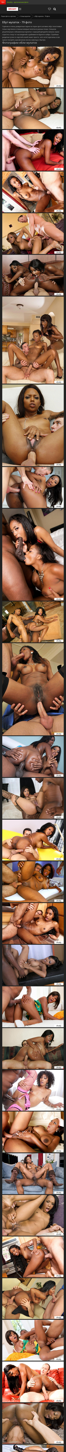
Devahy (11, 8)
